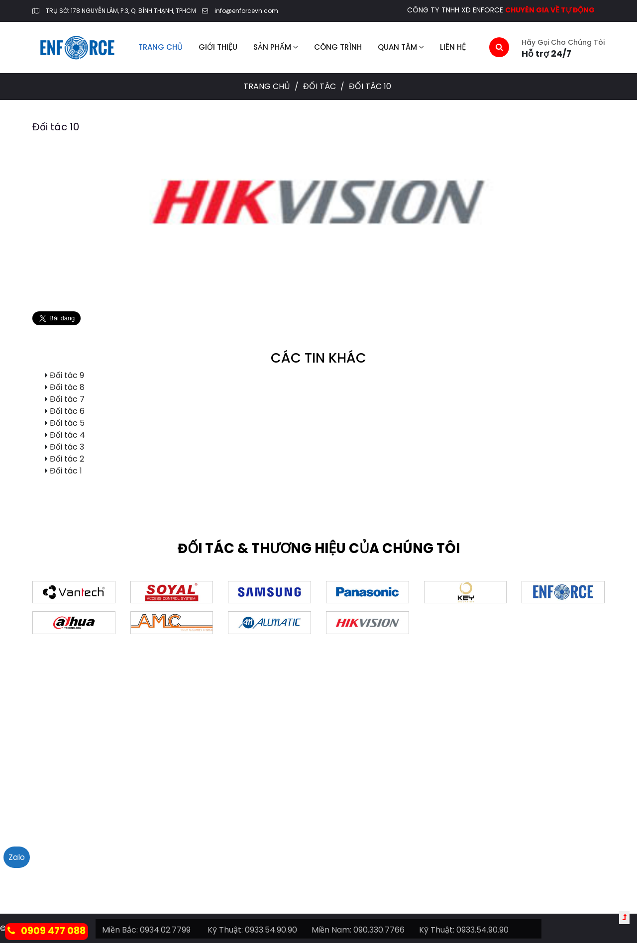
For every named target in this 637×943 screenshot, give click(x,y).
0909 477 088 (46, 931)
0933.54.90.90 (271, 930)
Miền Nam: (331, 930)
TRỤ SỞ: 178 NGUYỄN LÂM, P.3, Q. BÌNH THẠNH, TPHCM (121, 10)
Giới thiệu (218, 47)
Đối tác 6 (67, 411)
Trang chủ (160, 47)
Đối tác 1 (66, 470)
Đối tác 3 (67, 447)
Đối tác (320, 86)
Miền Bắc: (120, 930)
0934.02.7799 (165, 930)
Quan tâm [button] (401, 47)
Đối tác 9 (67, 375)
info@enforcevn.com (246, 10)
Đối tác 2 (67, 459)
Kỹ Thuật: (225, 930)
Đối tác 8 (67, 387)
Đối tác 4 (67, 435)
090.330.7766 (379, 930)
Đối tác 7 (67, 399)
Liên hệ (453, 47)
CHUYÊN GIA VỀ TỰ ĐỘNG (550, 10)
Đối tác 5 (67, 423)
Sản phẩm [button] (275, 47)
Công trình (338, 47)
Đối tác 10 (55, 127)
